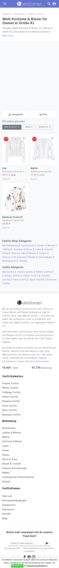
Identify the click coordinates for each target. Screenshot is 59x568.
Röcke (5, 253)
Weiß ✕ (29, 127)
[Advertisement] (29, 79)
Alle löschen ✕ (11, 127)
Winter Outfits (44, 272)
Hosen (47, 250)
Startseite (7, 14)
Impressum (8, 509)
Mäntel (7, 250)
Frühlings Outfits (11, 276)
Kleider (32, 257)
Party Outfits (20, 280)
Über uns (7, 496)
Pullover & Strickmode (14, 257)
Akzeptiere (17, 566)
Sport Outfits (36, 280)
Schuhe (23, 261)
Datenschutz (42, 362)
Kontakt (6, 514)
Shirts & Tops (18, 253)
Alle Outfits (8, 272)
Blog (4, 518)
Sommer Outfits (11, 401)
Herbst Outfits (31, 276)
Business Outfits (11, 415)
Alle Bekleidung (10, 246)
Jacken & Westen (46, 246)
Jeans (38, 250)
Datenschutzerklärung (37, 566)
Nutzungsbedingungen (14, 501)
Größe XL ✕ (45, 127)
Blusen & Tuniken (38, 253)
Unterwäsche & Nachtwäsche (18, 477)
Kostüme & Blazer (36, 14)
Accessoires (27, 246)
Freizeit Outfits (25, 272)
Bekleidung (19, 14)
